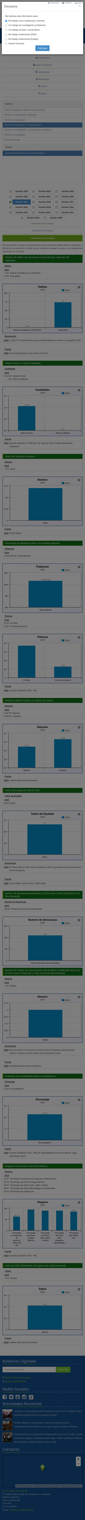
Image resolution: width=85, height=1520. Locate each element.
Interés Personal (16, 43)
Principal (53, 3)
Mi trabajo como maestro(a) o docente (26, 20)
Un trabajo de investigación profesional (26, 25)
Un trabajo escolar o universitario (24, 30)
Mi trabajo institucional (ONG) (22, 34)
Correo (67, 3)
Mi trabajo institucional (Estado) (23, 39)
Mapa (79, 3)
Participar (42, 48)
